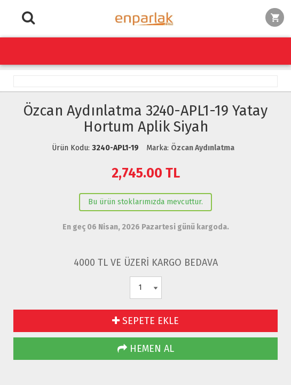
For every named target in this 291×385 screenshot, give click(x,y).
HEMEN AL (145, 348)
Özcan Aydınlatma (202, 147)
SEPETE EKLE (145, 321)
